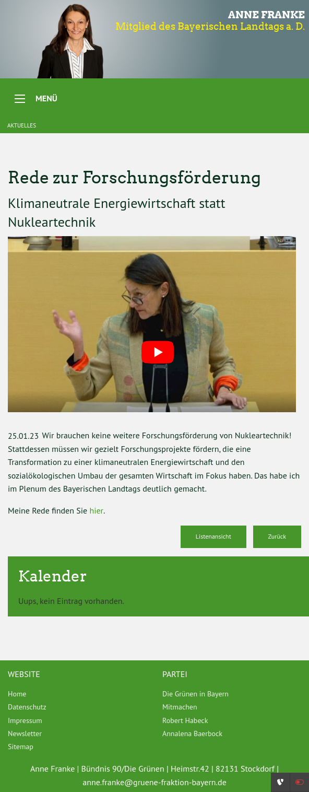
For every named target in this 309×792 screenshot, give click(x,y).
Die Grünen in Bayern (195, 693)
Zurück (277, 536)
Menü (46, 98)
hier (96, 510)
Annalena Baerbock (192, 733)
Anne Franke (266, 15)
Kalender (52, 576)
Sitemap (20, 746)
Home (17, 693)
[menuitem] (77, 694)
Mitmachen (179, 707)
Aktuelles (21, 125)
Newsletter (25, 733)
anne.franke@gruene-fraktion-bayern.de (154, 782)
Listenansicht (213, 536)
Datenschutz (27, 707)
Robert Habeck (185, 720)
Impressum (25, 720)
